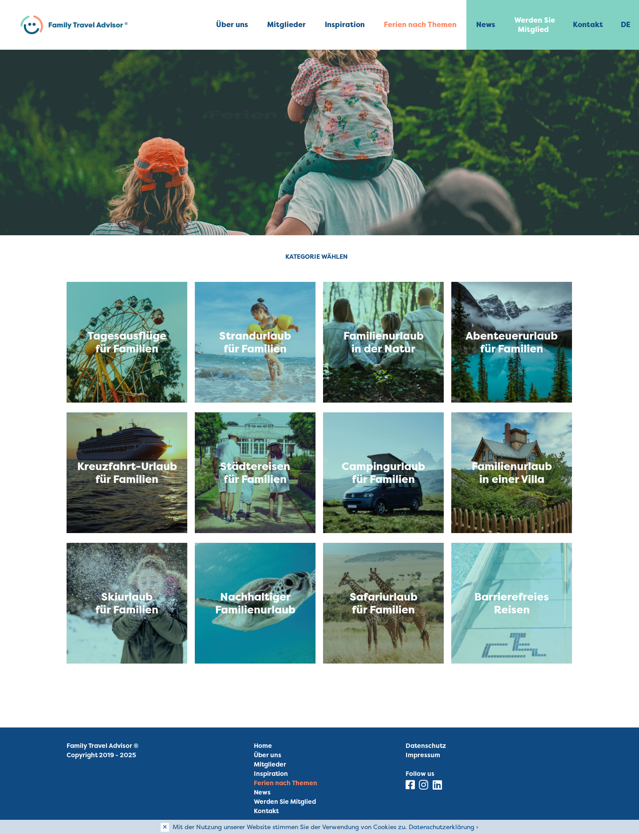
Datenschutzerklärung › (443, 826)
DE (626, 24)
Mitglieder (286, 24)
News (485, 24)
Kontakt (588, 24)
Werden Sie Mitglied (534, 24)
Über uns (232, 24)
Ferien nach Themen (420, 24)
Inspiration (345, 24)
